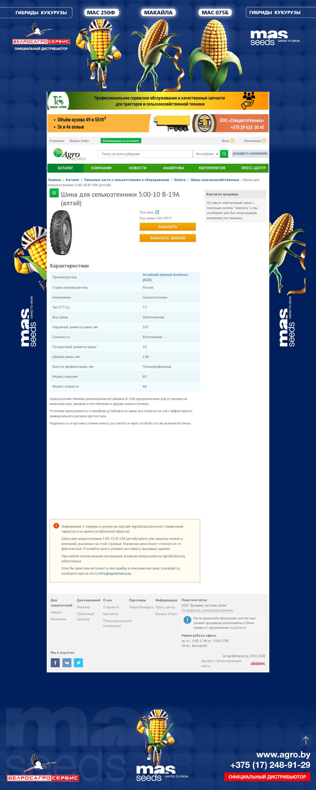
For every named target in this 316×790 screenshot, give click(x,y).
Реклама (83, 607)
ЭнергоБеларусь (141, 607)
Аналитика (173, 167)
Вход (225, 141)
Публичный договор (85, 616)
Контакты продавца (222, 194)
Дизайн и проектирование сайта (221, 663)
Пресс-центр (253, 167)
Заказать (167, 226)
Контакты (110, 613)
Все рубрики (207, 154)
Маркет (56, 612)
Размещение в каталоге (121, 141)
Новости (137, 167)
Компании (101, 167)
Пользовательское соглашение (117, 623)
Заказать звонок (168, 238)
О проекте (57, 141)
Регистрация (252, 141)
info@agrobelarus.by (115, 573)
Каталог (65, 167)
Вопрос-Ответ (79, 141)
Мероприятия (212, 167)
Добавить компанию (250, 154)
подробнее (238, 627)
